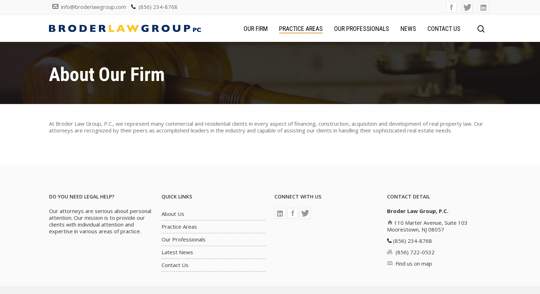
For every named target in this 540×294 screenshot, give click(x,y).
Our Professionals (361, 28)
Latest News (177, 252)
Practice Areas (301, 28)
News (408, 28)
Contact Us (443, 28)
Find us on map (414, 263)
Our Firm (256, 28)
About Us (173, 214)
